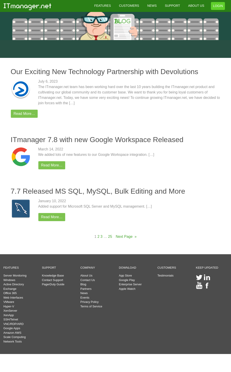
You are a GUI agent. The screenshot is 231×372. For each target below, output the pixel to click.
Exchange (9, 288)
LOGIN (218, 6)
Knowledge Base (53, 275)
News (84, 293)
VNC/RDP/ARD (13, 324)
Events (84, 297)
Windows (9, 280)
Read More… (24, 114)
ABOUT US (196, 5)
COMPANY (87, 267)
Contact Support (52, 280)
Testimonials (165, 275)
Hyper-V (8, 306)
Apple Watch (127, 288)
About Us (86, 275)
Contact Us (87, 280)
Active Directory (13, 284)
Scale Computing (14, 337)
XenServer (10, 310)
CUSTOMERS (129, 5)
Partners (85, 288)
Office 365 (10, 293)
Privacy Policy (89, 302)
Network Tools (12, 341)
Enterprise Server (130, 284)
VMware (8, 302)
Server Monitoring (15, 275)
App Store (125, 275)
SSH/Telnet (10, 319)
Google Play (127, 280)
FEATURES (102, 5)
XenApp (8, 315)
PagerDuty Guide (53, 284)
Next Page (126, 236)
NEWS (152, 5)
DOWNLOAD (127, 267)
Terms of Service (91, 306)
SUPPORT (172, 5)
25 (110, 236)
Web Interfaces (13, 297)
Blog (83, 284)
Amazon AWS (12, 332)
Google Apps (11, 328)
